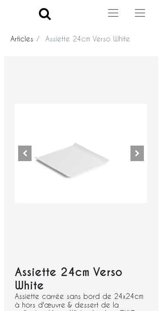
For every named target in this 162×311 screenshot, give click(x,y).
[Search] (45, 13)
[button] (25, 153)
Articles (21, 39)
